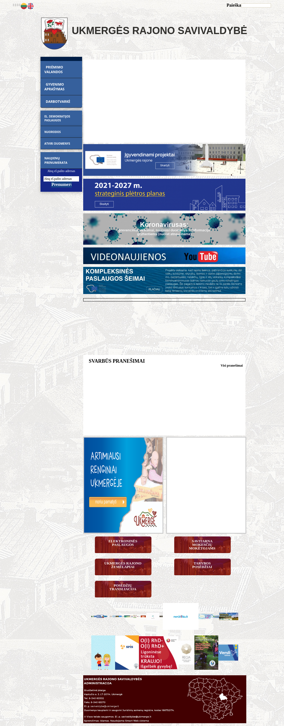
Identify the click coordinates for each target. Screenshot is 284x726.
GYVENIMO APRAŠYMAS (54, 86)
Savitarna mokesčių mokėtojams (202, 544)
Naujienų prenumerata (55, 160)
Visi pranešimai (231, 365)
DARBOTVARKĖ (58, 101)
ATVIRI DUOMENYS (57, 143)
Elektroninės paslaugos (123, 543)
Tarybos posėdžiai (202, 565)
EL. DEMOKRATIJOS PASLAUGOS (57, 118)
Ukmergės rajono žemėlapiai (123, 565)
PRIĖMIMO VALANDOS (53, 69)
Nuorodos (52, 132)
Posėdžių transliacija (122, 587)
